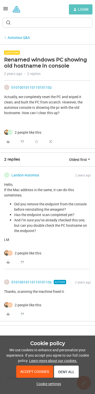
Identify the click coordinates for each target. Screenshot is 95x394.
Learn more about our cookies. (53, 360)
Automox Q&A (19, 37)
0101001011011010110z (31, 87)
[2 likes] (28, 132)
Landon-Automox (25, 175)
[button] (6, 10)
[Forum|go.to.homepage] (16, 9)
